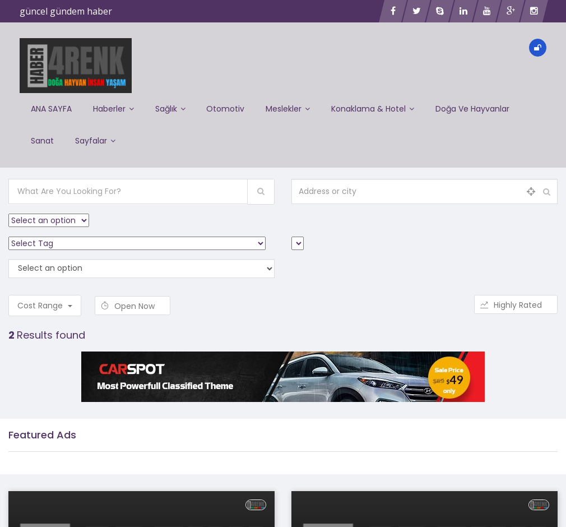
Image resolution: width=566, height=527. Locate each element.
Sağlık (172, 107)
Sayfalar (96, 135)
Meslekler (293, 107)
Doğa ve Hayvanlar (480, 107)
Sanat (42, 135)
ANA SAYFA (51, 107)
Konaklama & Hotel (378, 107)
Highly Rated (515, 297)
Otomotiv (229, 107)
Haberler (114, 107)
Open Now (132, 298)
